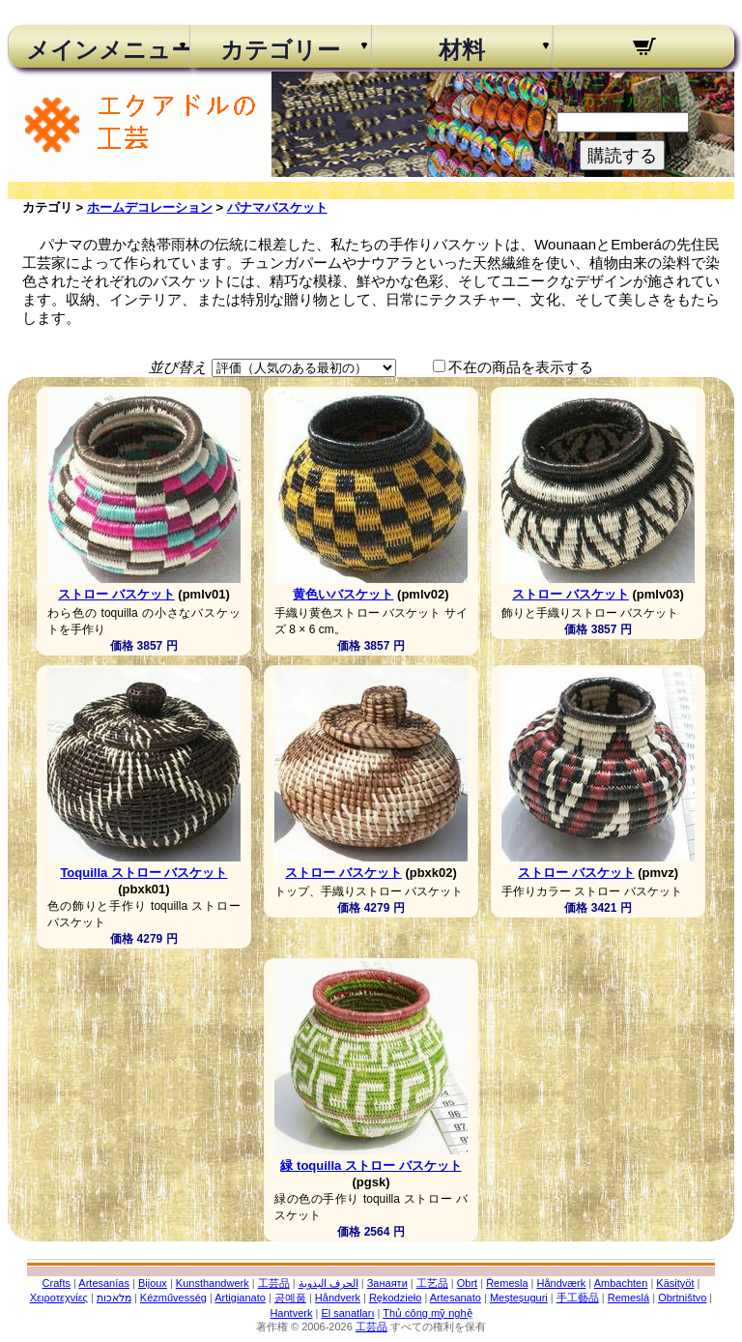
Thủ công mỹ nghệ (427, 1313)
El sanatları (347, 1313)
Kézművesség (173, 1297)
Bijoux (152, 1283)
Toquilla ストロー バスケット (143, 872)
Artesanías (103, 1283)
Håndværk (561, 1283)
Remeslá (628, 1297)
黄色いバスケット (343, 594)
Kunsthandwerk (212, 1283)
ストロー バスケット (116, 594)
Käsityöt (675, 1283)
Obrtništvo (682, 1297)
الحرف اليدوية (328, 1283)
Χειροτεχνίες (59, 1297)
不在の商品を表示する (520, 367)
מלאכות (114, 1297)
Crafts (57, 1283)
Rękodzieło (395, 1297)
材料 (462, 50)
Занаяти (387, 1283)
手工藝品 (577, 1297)
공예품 (290, 1297)
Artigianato (240, 1297)
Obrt (467, 1283)
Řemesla (507, 1283)
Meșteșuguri (519, 1297)
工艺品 (432, 1283)
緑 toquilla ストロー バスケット (370, 1165)
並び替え (178, 367)
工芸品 (274, 1283)
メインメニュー (98, 50)
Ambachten (621, 1283)
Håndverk (337, 1297)
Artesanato (455, 1297)
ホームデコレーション (150, 207)
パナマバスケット (277, 207)
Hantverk (291, 1313)
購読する (622, 155)
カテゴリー (280, 50)
